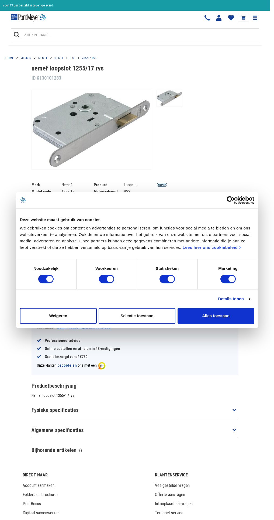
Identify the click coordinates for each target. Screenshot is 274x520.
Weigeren (58, 315)
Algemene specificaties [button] (58, 430)
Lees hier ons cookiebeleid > (211, 247)
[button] (255, 18)
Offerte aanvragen (170, 494)
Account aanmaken (38, 485)
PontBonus (32, 503)
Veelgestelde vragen (172, 485)
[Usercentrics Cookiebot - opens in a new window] (230, 200)
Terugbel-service (169, 512)
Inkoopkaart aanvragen (174, 503)
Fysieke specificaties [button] (55, 410)
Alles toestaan (216, 315)
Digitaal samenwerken (41, 512)
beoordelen (67, 365)
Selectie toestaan (137, 315)
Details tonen (231, 298)
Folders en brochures (40, 494)
